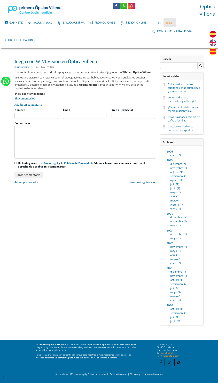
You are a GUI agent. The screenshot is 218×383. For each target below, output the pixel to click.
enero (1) (175, 208)
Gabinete (16, 22)
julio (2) (174, 288)
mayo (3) (175, 292)
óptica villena (23, 66)
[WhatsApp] (123, 6)
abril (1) (174, 196)
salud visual (42, 22)
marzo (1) (175, 200)
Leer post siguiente (142, 182)
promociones (105, 22)
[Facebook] (116, 6)
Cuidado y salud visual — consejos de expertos (182, 128)
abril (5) (174, 255)
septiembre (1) (178, 176)
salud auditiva (73, 22)
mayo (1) (175, 225)
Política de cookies (118, 374)
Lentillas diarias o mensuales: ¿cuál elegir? (182, 99)
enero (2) (175, 155)
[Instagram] (131, 6)
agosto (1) (176, 180)
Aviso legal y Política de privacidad (91, 374)
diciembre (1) (178, 217)
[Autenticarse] (4, 377)
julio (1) (174, 184)
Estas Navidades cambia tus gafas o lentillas (184, 118)
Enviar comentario (28, 175)
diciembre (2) (178, 163)
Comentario (22, 123)
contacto (164, 31)
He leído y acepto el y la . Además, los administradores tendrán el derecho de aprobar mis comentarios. (81, 164)
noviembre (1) (178, 168)
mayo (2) (175, 192)
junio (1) (175, 188)
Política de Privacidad (78, 163)
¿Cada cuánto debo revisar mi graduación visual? (183, 108)
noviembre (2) (178, 221)
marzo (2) (175, 296)
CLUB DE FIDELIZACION (20, 40)
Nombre (19, 110)
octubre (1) (176, 172)
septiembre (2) (178, 284)
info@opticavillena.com (168, 355)
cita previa (184, 31)
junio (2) (175, 321)
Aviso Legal (51, 163)
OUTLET (156, 23)
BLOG (169, 23)
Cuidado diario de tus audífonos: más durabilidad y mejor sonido (184, 87)
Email (66, 110)
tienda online (136, 22)
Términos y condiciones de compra (146, 374)
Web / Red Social (122, 110)
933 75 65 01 (167, 352)
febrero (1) (176, 204)
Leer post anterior (26, 182)
